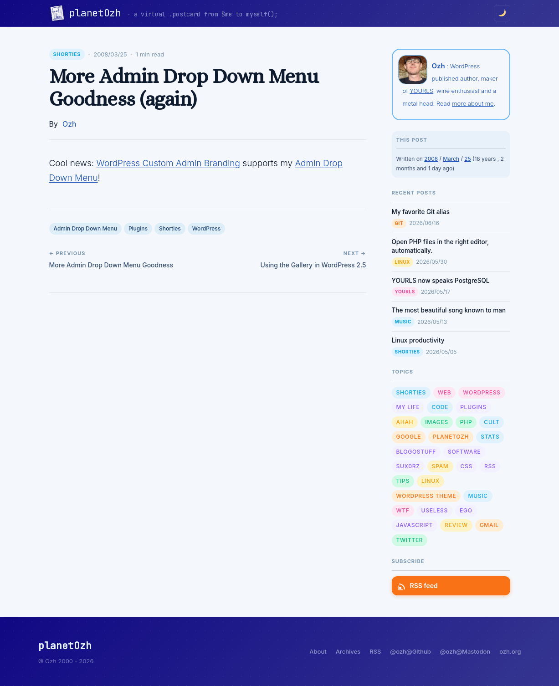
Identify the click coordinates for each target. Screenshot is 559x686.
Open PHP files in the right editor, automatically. (440, 246)
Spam (440, 466)
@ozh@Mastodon (465, 651)
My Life (408, 407)
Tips (403, 480)
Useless (434, 510)
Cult (491, 422)
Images (436, 422)
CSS (466, 466)
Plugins (138, 228)
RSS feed (418, 585)
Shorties (67, 54)
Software (464, 451)
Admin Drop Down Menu (85, 228)
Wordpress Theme (426, 495)
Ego (466, 510)
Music (403, 321)
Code (439, 407)
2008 (431, 158)
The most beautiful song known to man (449, 310)
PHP (466, 422)
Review (456, 525)
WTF (403, 510)
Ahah (405, 422)
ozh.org (510, 651)
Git (399, 223)
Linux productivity (418, 340)
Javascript (414, 525)
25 (467, 158)
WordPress (206, 228)
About (317, 651)
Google (408, 436)
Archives (348, 651)
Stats (490, 436)
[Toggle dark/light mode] (502, 13)
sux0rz (408, 466)
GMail (489, 525)
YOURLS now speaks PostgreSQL (441, 280)
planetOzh (98, 13)
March (451, 158)
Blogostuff (416, 451)
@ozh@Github (410, 651)
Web (444, 392)
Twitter (409, 540)
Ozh (69, 123)
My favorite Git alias (421, 211)
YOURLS (421, 90)
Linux (402, 262)
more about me (472, 103)
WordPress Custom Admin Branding (168, 163)
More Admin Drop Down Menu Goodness (111, 265)
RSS (490, 466)
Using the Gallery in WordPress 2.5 (313, 265)
